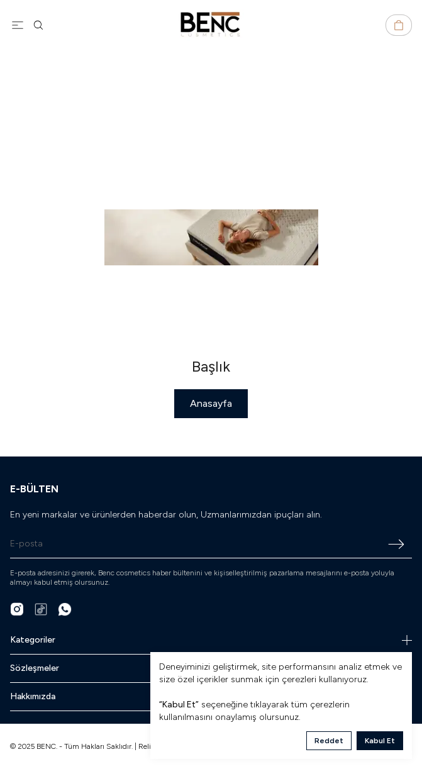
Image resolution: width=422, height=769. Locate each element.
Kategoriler (211, 639)
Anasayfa (211, 403)
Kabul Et (380, 740)
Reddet (328, 740)
